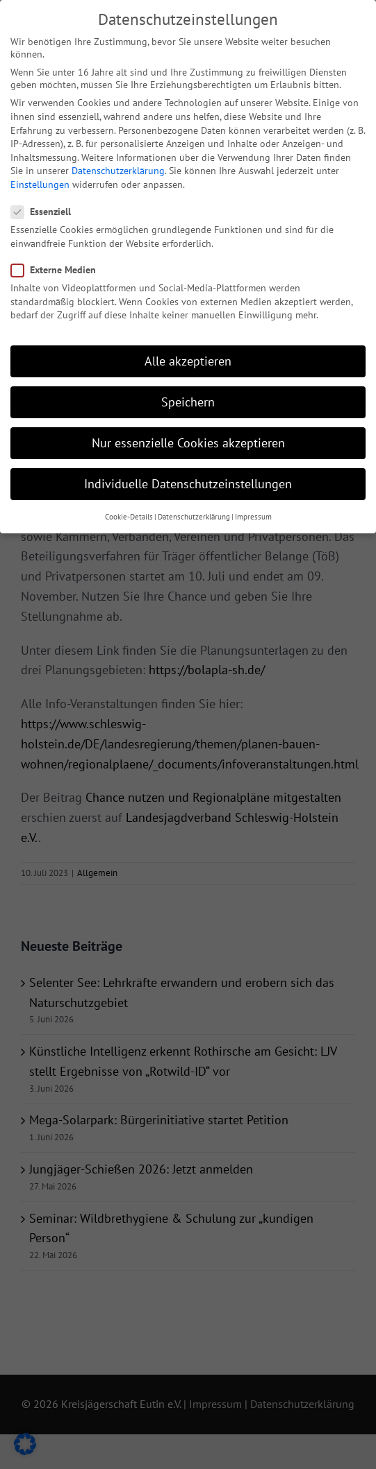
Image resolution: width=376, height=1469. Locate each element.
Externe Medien (59, 261)
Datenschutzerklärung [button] (194, 508)
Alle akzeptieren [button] (188, 352)
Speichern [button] (188, 393)
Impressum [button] (253, 508)
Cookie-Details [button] (129, 508)
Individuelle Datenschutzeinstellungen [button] (188, 475)
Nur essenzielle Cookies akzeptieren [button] (188, 435)
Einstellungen (40, 175)
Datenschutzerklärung (118, 162)
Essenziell (46, 203)
